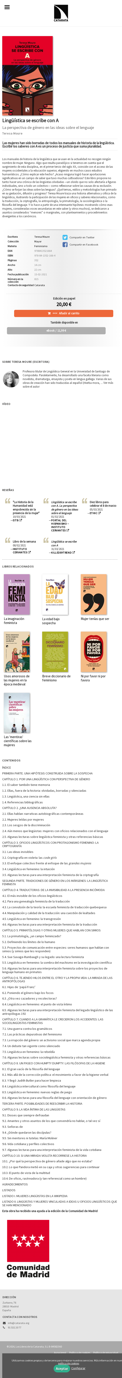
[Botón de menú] (8, 7)
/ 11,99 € (56, 331)
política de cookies (68, 1363)
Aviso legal (60, 1352)
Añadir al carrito (66, 313)
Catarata (39, 285)
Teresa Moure (12, 133)
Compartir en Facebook (80, 245)
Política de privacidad (105, 1352)
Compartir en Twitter (78, 237)
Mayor (37, 241)
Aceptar (62, 1368)
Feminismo (40, 246)
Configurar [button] (78, 1368)
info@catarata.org (18, 1323)
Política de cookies (79, 1352)
